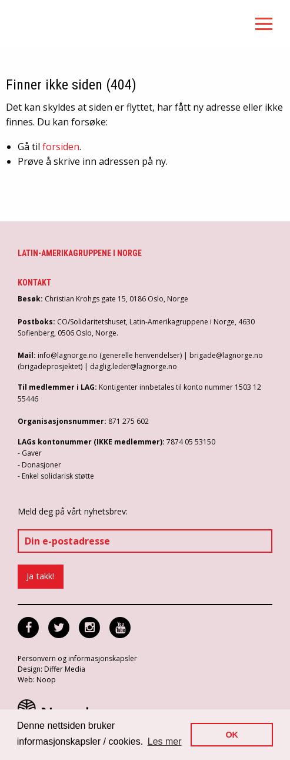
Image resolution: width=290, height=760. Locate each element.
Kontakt (34, 282)
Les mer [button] (165, 741)
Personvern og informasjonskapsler (77, 658)
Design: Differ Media (51, 669)
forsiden (60, 146)
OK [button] (231, 734)
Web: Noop (37, 680)
